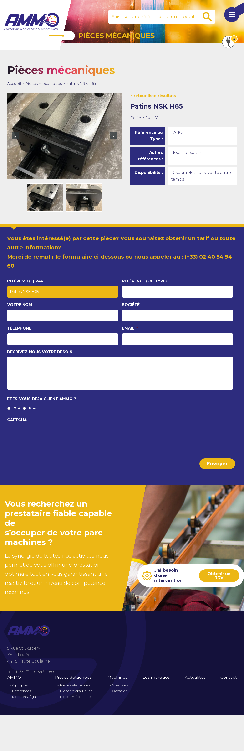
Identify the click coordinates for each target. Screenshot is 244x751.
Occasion (120, 695)
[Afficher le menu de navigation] (229, 16)
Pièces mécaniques (44, 83)
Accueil (14, 83)
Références (21, 695)
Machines (117, 681)
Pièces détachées (73, 681)
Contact (228, 681)
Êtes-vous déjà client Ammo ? (41, 404)
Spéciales (120, 690)
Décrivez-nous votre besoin (39, 352)
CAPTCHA (17, 425)
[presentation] (43, 439)
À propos (20, 690)
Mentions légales (26, 701)
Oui (16, 414)
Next (113, 135)
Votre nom (19, 304)
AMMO (14, 681)
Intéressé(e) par (25, 281)
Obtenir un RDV (218, 580)
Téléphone (19, 328)
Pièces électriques (75, 690)
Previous (15, 135)
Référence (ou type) (144, 281)
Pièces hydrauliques (76, 695)
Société (131, 304)
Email (130, 328)
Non (32, 414)
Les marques (156, 681)
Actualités (195, 681)
